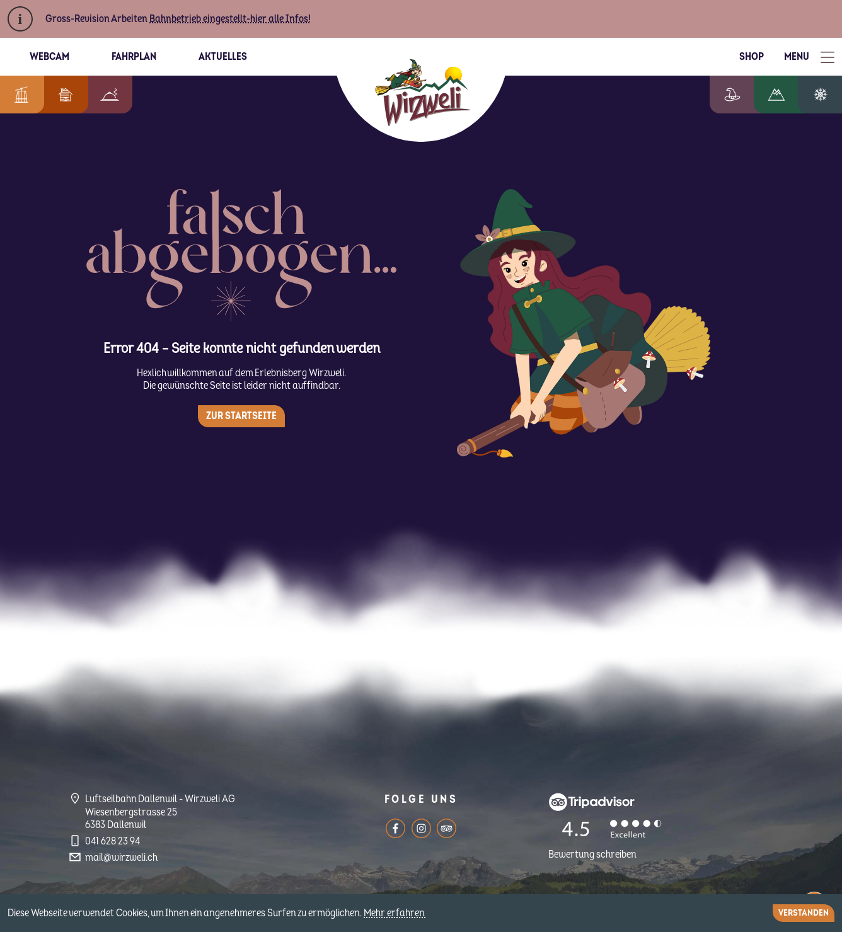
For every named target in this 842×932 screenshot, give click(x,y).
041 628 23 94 (112, 841)
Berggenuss (103, 94)
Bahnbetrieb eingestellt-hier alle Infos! (230, 19)
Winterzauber (825, 94)
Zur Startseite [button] (241, 416)
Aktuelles (223, 56)
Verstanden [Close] (803, 912)
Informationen (19, 94)
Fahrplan (134, 56)
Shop (751, 56)
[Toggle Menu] (809, 57)
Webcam (49, 56)
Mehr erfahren (395, 913)
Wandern (786, 94)
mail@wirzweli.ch (121, 857)
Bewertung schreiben (592, 854)
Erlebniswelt (745, 94)
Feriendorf (59, 94)
